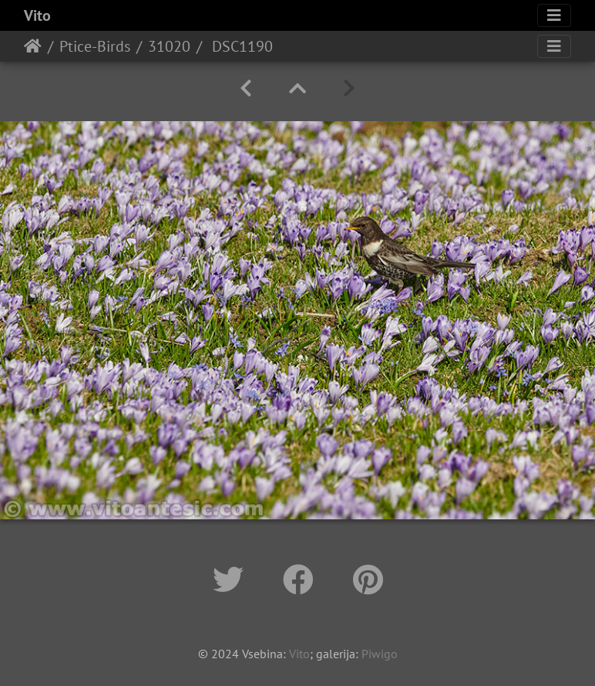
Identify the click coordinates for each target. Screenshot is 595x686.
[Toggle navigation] (554, 15)
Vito (37, 15)
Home (33, 46)
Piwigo (379, 653)
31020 (169, 46)
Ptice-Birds (94, 46)
